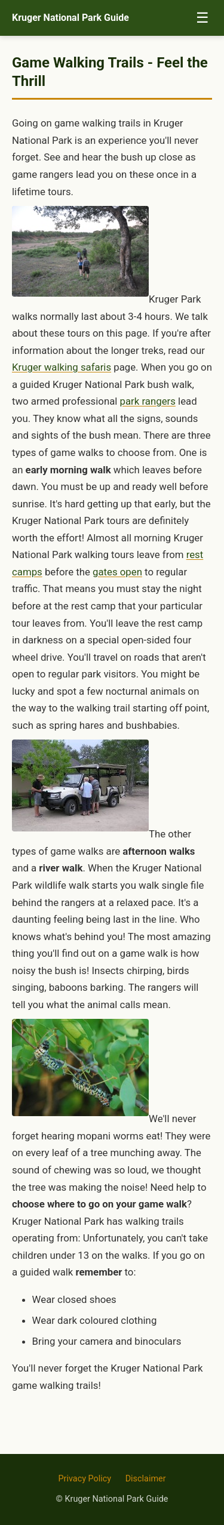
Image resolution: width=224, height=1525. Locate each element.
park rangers (148, 401)
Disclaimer (145, 1479)
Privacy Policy (84, 1479)
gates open (117, 572)
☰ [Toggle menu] (202, 18)
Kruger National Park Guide (70, 17)
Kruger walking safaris (61, 367)
